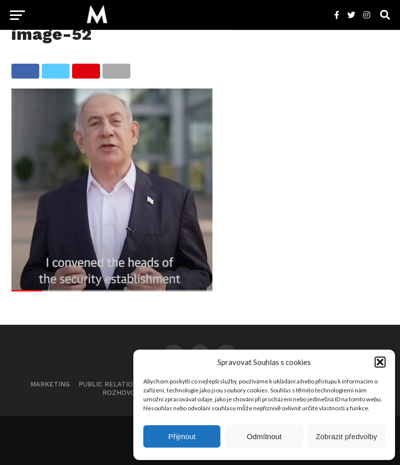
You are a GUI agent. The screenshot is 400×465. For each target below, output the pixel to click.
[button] (380, 362)
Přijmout (182, 436)
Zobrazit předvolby (346, 436)
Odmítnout (264, 436)
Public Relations (110, 384)
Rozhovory (122, 392)
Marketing (50, 384)
